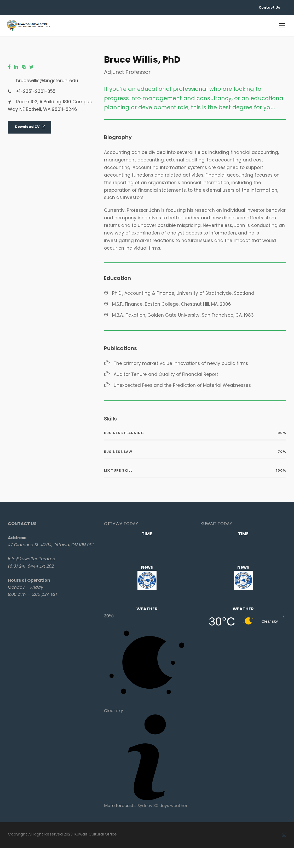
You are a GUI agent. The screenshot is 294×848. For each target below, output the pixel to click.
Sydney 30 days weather (162, 806)
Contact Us (269, 7)
